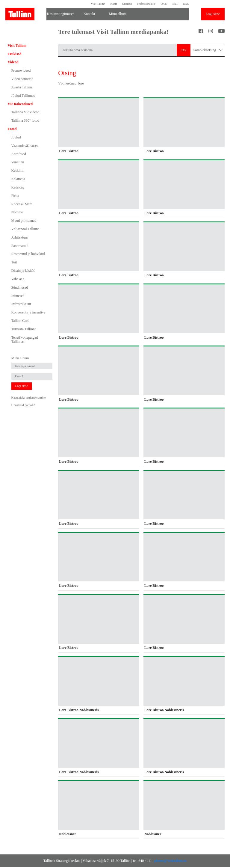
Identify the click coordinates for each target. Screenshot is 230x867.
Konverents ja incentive (28, 312)
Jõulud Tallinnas (23, 96)
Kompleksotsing (208, 50)
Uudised (126, 3)
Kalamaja (18, 179)
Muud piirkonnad (24, 220)
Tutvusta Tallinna (24, 329)
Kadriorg (17, 187)
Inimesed (18, 296)
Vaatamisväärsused (25, 146)
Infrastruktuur (21, 304)
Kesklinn (17, 170)
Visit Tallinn (98, 3)
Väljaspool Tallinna (25, 229)
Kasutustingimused (61, 14)
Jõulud (16, 137)
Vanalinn (17, 162)
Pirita (15, 196)
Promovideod (21, 70)
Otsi (184, 50)
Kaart (114, 3)
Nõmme (17, 212)
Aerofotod (18, 154)
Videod (13, 62)
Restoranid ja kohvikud (28, 254)
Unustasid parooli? (23, 405)
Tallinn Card (20, 321)
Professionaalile (146, 3)
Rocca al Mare (21, 204)
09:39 (164, 3)
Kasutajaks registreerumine (28, 397)
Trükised (15, 54)
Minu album (118, 14)
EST (175, 3)
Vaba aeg (18, 279)
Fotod (12, 129)
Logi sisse (213, 14)
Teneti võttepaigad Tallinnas (24, 339)
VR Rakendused (20, 104)
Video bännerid (22, 79)
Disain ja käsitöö (23, 271)
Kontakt (89, 14)
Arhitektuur (19, 237)
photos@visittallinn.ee (170, 861)
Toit (14, 262)
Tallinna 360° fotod (25, 120)
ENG (186, 3)
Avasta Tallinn (21, 87)
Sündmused (19, 287)
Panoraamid (19, 246)
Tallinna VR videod (25, 112)
